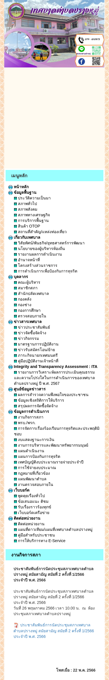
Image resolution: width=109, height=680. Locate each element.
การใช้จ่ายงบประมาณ (35, 467)
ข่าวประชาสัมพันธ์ (32, 327)
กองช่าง (22, 305)
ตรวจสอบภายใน (30, 316)
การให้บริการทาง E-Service (39, 540)
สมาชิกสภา (26, 288)
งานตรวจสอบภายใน (33, 484)
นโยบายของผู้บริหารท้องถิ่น (39, 248)
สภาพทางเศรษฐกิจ (32, 215)
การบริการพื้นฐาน (31, 220)
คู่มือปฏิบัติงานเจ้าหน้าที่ (36, 361)
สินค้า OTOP (27, 226)
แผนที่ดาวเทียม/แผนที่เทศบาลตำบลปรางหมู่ (53, 529)
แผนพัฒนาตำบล (30, 479)
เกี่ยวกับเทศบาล (24, 237)
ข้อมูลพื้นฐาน (22, 192)
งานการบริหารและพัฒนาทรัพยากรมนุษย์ (51, 445)
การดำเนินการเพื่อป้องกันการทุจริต (45, 271)
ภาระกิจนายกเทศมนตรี (36, 355)
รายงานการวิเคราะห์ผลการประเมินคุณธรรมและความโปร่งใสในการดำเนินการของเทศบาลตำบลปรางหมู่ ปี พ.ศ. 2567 (54, 378)
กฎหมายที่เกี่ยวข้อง (32, 473)
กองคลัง (22, 299)
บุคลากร (18, 276)
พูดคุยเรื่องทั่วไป (29, 495)
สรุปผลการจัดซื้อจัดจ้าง (36, 406)
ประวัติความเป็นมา (32, 198)
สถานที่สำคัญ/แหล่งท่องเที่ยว (40, 231)
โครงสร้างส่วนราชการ (35, 265)
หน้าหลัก (18, 187)
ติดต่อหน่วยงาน (24, 518)
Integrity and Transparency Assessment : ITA (53, 366)
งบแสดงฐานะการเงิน (34, 439)
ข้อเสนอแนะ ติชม (31, 501)
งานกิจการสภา (28, 417)
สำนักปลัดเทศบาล (31, 293)
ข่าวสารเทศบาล (25, 321)
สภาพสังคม (25, 209)
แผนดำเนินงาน (29, 451)
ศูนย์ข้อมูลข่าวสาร (27, 389)
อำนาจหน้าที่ (27, 260)
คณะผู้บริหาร (27, 282)
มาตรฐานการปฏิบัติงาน (36, 344)
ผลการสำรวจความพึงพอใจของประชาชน (51, 394)
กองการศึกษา (27, 310)
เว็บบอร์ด (18, 490)
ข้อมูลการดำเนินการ (28, 411)
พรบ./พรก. (25, 422)
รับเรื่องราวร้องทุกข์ (32, 507)
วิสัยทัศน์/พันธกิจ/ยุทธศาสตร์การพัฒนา (49, 243)
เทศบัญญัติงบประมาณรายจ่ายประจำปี (49, 462)
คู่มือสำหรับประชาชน (34, 535)
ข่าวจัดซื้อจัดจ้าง (30, 333)
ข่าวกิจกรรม (26, 338)
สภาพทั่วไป (25, 203)
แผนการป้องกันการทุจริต (37, 456)
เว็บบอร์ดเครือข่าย (31, 512)
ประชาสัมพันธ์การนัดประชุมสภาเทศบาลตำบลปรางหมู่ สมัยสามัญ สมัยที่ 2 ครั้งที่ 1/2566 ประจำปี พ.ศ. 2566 (53, 631)
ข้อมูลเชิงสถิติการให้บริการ (39, 400)
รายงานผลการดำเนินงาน (38, 254)
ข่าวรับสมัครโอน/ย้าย (34, 349)
